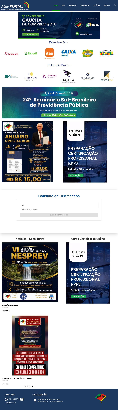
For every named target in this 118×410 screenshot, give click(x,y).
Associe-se (72, 5)
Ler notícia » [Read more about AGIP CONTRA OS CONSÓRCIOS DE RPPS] (5, 384)
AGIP (63, 5)
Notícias (97, 5)
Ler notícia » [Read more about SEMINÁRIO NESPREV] (5, 311)
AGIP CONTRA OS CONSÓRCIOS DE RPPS (17, 379)
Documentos (85, 5)
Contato (107, 5)
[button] (115, 5)
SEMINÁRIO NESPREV (10, 305)
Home (56, 5)
